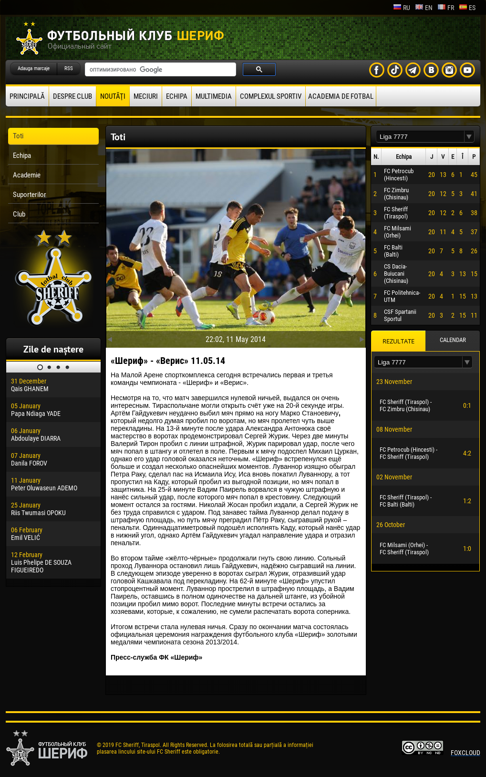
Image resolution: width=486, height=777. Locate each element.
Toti (18, 136)
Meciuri (146, 96)
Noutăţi (112, 96)
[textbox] (420, 137)
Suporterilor (29, 194)
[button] (469, 137)
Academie (27, 175)
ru (401, 7)
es (467, 7)
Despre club (72, 96)
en (424, 7)
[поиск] (159, 69)
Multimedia (214, 96)
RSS (68, 68)
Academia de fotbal (340, 96)
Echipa (176, 96)
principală (27, 96)
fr (445, 7)
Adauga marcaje (34, 68)
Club (19, 214)
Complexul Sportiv (270, 96)
